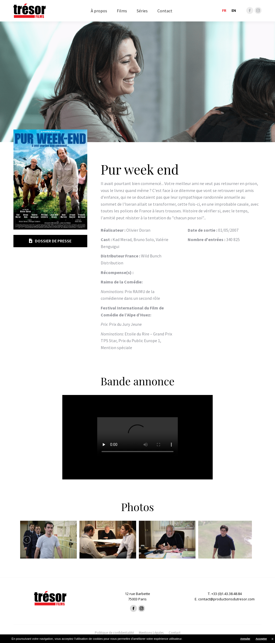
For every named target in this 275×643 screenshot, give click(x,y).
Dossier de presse (50, 240)
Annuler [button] (245, 638)
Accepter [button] (261, 638)
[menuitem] (99, 10)
